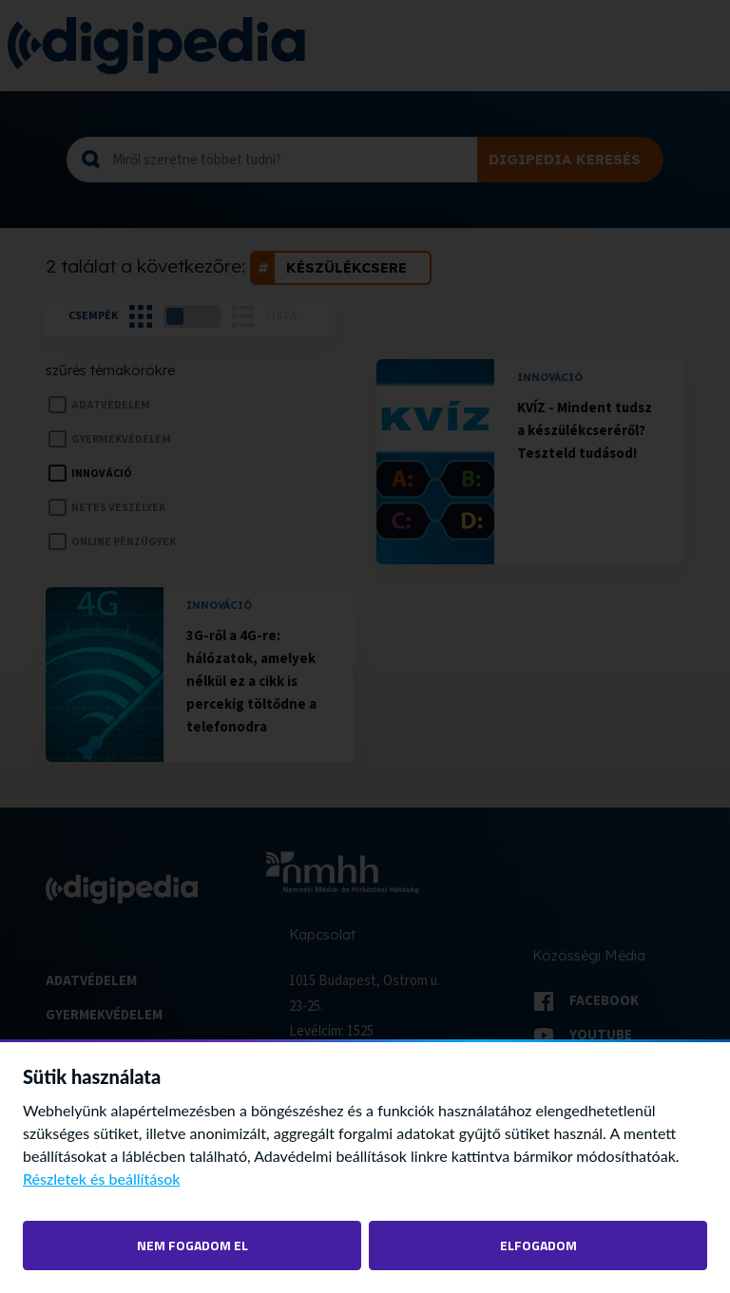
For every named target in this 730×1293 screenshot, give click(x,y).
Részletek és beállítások (102, 1178)
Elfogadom (538, 1245)
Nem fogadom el (192, 1245)
